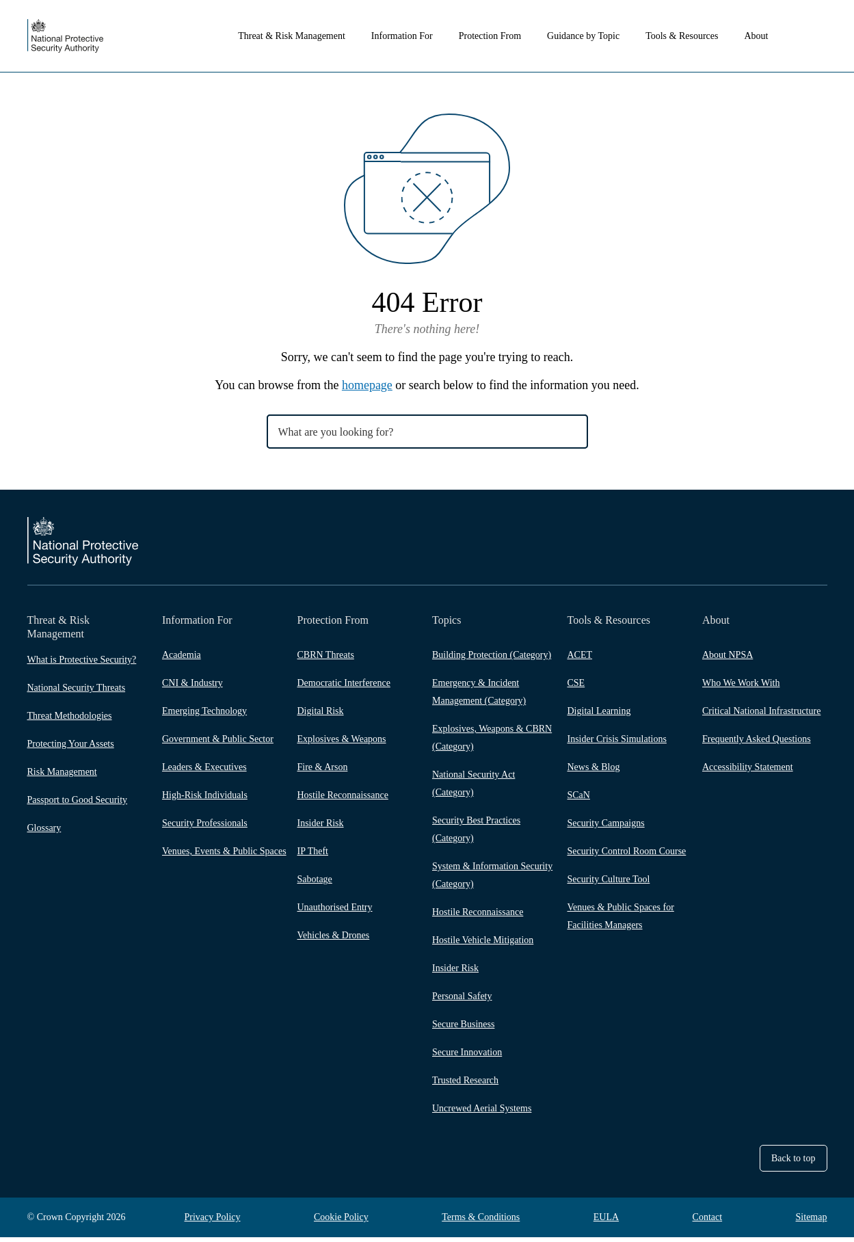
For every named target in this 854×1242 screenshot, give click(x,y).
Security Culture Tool (609, 884)
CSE (576, 688)
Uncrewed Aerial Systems (481, 1113)
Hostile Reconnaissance (342, 800)
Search (818, 36)
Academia (181, 660)
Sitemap (811, 1222)
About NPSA (727, 660)
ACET (580, 660)
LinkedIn (791, 557)
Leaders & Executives (204, 772)
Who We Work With (740, 688)
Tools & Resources (697, 36)
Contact (708, 1222)
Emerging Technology (204, 716)
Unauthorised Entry (335, 912)
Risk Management (62, 772)
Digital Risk (320, 716)
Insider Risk (320, 828)
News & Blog (594, 772)
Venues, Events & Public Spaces (224, 856)
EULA (606, 1222)
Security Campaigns (606, 828)
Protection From (506, 36)
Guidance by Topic (599, 36)
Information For (418, 36)
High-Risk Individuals (205, 800)
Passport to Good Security (77, 800)
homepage (367, 385)
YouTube (818, 557)
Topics (446, 620)
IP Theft (313, 856)
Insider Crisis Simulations (617, 744)
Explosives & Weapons (341, 744)
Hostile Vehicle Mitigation (482, 945)
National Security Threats (76, 688)
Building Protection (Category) (491, 660)
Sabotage (314, 884)
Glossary (44, 828)
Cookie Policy (341, 1222)
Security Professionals (205, 828)
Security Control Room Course (627, 856)
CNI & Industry (192, 688)
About (772, 36)
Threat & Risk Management (307, 36)
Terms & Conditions (481, 1222)
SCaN (579, 800)
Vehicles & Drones (333, 940)
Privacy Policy (213, 1222)
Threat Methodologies (69, 716)
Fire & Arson (322, 772)
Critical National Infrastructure (761, 716)
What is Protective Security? (82, 660)
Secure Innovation (467, 1057)
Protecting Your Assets (70, 744)
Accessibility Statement (747, 772)
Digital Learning (599, 716)
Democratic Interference (343, 688)
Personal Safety (462, 1001)
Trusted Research (465, 1085)
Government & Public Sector (217, 744)
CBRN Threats (325, 660)
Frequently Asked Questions (756, 744)
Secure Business (463, 1029)
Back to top (793, 1163)
